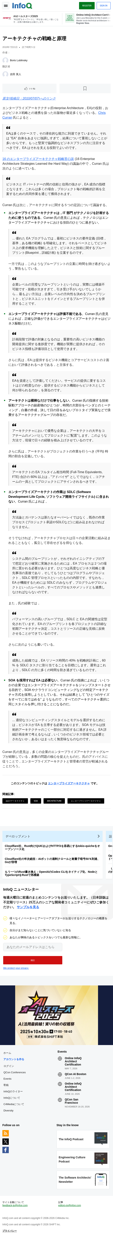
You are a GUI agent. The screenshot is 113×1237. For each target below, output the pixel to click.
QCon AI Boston (75, 1074)
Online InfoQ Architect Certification (73, 1061)
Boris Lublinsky (18, 60)
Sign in (103, 5)
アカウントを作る (13, 1059)
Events (7, 1078)
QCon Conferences (14, 1072)
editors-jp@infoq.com (69, 1205)
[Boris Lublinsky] (5, 60)
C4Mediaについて (13, 1104)
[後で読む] (85, 88)
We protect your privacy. (16, 968)
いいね (32, 88)
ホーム (7, 1052)
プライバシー (9, 1230)
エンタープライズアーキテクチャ (69, 783)
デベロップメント (18, 836)
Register (86, 5)
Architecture (54, 800)
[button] (32, 960)
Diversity (8, 1110)
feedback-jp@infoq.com (15, 1205)
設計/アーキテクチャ (15, 800)
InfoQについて (11, 1097)
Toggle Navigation (5, 5)
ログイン (9, 1066)
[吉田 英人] (5, 74)
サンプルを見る (28, 907)
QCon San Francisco (71, 1101)
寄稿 (6, 1085)
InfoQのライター (13, 1091)
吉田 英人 (15, 74)
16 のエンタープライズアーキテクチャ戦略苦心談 (38, 159)
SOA (36, 800)
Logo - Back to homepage (22, 5)
